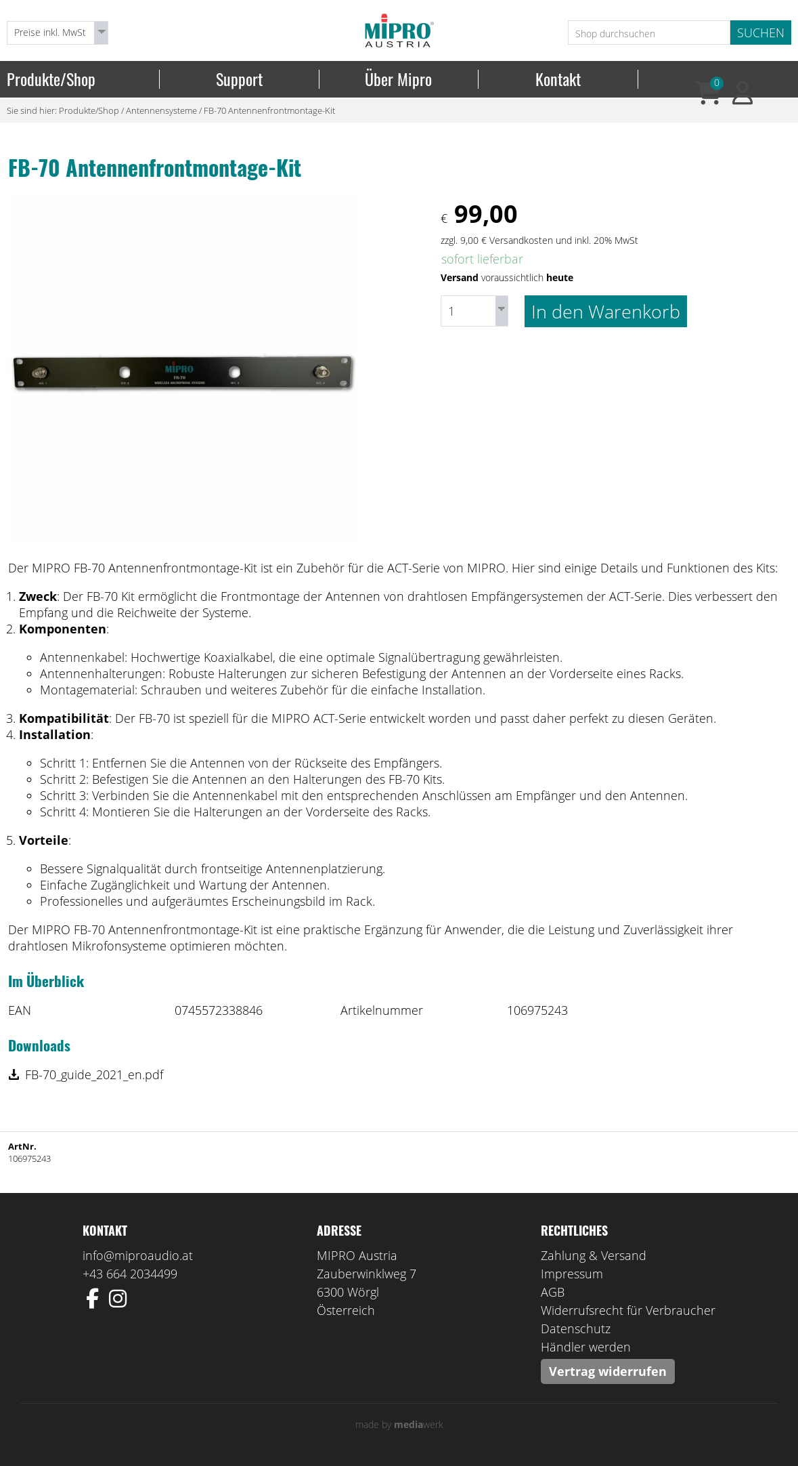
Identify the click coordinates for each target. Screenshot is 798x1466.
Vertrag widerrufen (608, 1371)
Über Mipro (398, 79)
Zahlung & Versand (593, 1255)
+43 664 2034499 (130, 1273)
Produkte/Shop (51, 79)
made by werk (399, 1424)
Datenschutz (576, 1328)
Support (239, 79)
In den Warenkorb (605, 311)
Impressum (572, 1273)
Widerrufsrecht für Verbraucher (628, 1310)
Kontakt (558, 79)
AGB (552, 1292)
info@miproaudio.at (138, 1255)
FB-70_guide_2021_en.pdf (94, 1074)
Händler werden (586, 1347)
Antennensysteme (161, 110)
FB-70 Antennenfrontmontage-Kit (269, 110)
